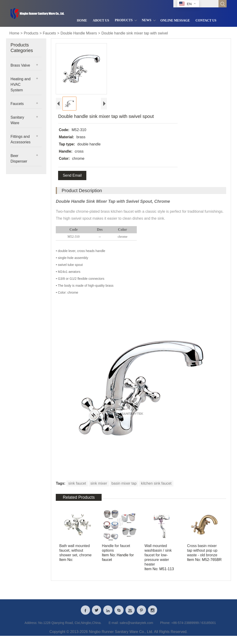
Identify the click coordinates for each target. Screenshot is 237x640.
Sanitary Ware (17, 120)
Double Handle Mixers (78, 33)
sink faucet (77, 483)
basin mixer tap (124, 483)
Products (31, 33)
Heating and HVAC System (21, 84)
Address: (31, 626)
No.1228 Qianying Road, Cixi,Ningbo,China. (69, 626)
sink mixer (98, 483)
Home (14, 33)
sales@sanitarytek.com (136, 626)
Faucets (49, 33)
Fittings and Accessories (21, 139)
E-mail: (114, 626)
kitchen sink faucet (156, 483)
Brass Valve (20, 65)
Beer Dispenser (19, 158)
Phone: (165, 626)
